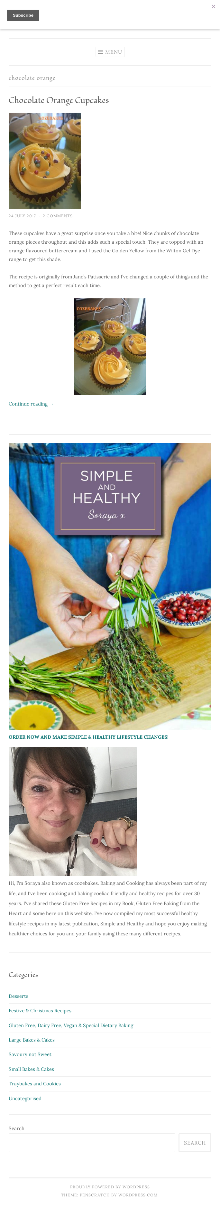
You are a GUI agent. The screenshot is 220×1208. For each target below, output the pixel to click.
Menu (113, 52)
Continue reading (31, 404)
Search (16, 1128)
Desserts (18, 996)
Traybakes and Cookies (35, 1084)
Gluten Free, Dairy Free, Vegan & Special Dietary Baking (71, 1025)
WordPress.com (138, 1195)
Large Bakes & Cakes (32, 1040)
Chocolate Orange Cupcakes (59, 100)
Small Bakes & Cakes (31, 1069)
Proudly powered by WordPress (110, 1187)
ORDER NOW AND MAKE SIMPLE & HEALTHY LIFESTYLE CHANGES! (89, 737)
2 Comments (58, 215)
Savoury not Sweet (30, 1054)
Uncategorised (25, 1098)
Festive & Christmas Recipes (40, 1010)
